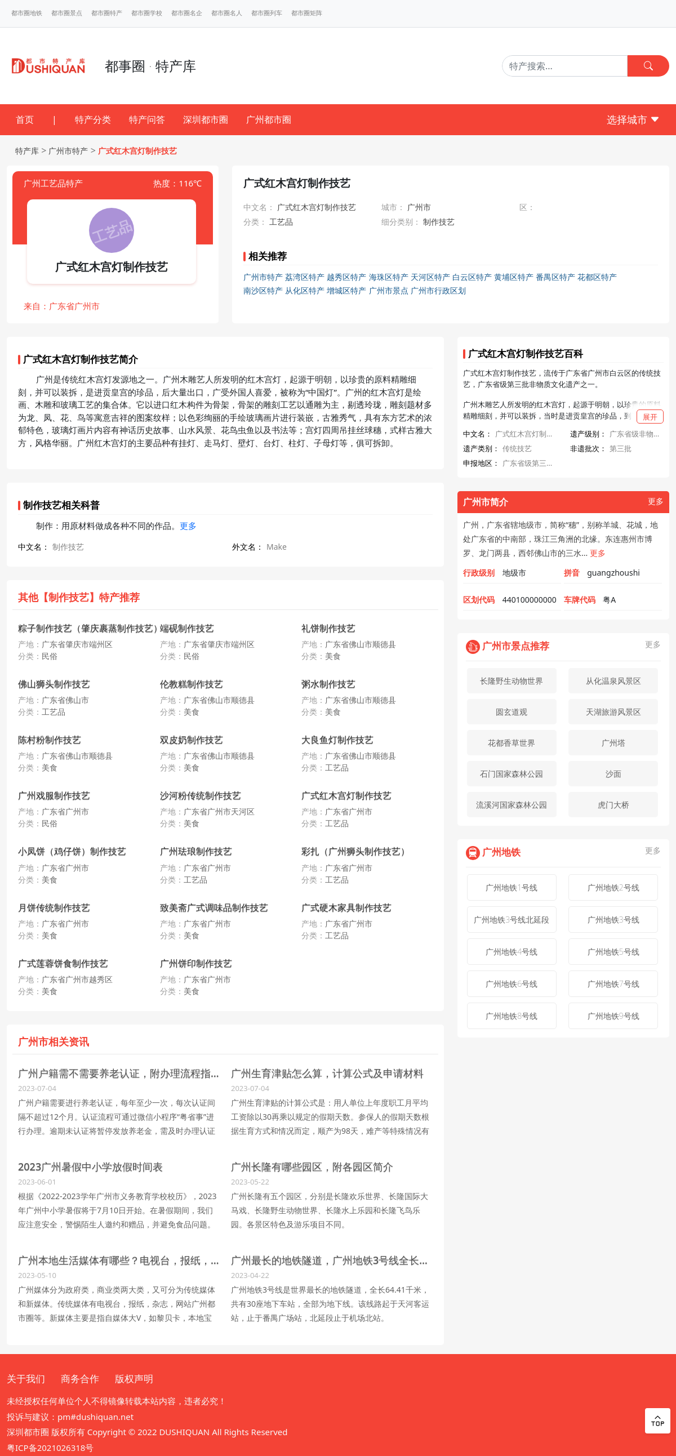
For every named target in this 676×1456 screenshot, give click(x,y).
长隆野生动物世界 (511, 680)
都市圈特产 (106, 13)
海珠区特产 (388, 276)
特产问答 (147, 119)
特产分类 (93, 119)
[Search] (565, 66)
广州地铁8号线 (511, 1015)
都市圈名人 (226, 13)
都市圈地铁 (26, 13)
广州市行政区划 (438, 290)
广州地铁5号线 (613, 951)
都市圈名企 (186, 13)
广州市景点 (388, 290)
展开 (650, 417)
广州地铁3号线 (613, 919)
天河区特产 (430, 276)
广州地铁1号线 (511, 887)
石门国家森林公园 (511, 773)
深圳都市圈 (205, 119)
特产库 (27, 150)
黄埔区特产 (513, 276)
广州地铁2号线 (613, 887)
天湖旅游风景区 (613, 711)
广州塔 (613, 742)
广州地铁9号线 (613, 1015)
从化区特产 (304, 290)
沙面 (613, 773)
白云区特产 (472, 276)
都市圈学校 (146, 13)
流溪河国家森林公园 (511, 804)
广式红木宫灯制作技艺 (137, 150)
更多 (188, 525)
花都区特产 (597, 276)
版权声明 (134, 1378)
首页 (25, 119)
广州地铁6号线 (511, 983)
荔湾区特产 (304, 276)
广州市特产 (68, 150)
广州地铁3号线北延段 (511, 919)
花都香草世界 (511, 742)
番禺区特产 (555, 276)
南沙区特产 (263, 290)
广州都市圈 (268, 119)
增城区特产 (346, 290)
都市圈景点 (66, 13)
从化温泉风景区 (613, 680)
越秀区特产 (346, 276)
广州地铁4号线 (511, 951)
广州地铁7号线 (613, 983)
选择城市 (633, 119)
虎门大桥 (613, 804)
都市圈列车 (266, 13)
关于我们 (26, 1378)
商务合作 (80, 1378)
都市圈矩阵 (306, 13)
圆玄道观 (511, 711)
